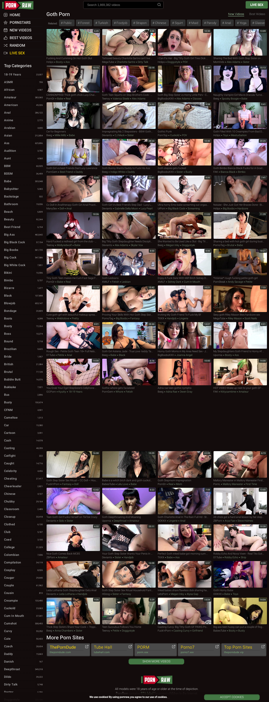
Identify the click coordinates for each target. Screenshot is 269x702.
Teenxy (106, 98)
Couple (24, 586)
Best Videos (21, 38)
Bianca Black (228, 171)
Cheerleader (24, 486)
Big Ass (24, 235)
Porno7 (197, 649)
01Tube (50, 355)
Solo (61, 520)
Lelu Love (123, 484)
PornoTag (219, 245)
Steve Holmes (245, 520)
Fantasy (135, 318)
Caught (24, 464)
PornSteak (219, 281)
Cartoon (24, 433)
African (24, 90)
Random (17, 45)
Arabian (24, 128)
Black (121, 355)
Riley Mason (234, 318)
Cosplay (24, 570)
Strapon (141, 23)
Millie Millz (60, 135)
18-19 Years (75, 391)
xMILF (105, 281)
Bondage (24, 311)
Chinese (160, 23)
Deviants (107, 135)
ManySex (51, 208)
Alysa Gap (192, 593)
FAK (215, 171)
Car (24, 425)
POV (185, 61)
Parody (211, 23)
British (24, 364)
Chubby (24, 502)
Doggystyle (174, 61)
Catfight (24, 456)
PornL (216, 484)
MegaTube (108, 61)
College (24, 547)
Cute (24, 639)
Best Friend (66, 171)
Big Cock (24, 258)
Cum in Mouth (191, 281)
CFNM (24, 410)
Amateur (243, 391)
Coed (24, 540)
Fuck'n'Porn (53, 484)
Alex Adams (233, 61)
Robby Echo (231, 557)
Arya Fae (229, 520)
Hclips (49, 61)
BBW (24, 166)
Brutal (231, 245)
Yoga (242, 23)
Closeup (24, 517)
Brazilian (24, 349)
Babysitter (24, 189)
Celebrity (24, 471)
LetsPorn (163, 593)
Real (68, 98)
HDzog (106, 593)
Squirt (178, 23)
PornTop (163, 135)
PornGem (51, 171)
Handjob (171, 318)
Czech (24, 647)
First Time (251, 484)
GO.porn (51, 391)
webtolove (63, 318)
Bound (24, 342)
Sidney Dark (174, 281)
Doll (61, 208)
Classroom (24, 509)
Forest (84, 23)
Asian (24, 136)
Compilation (24, 563)
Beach (24, 212)
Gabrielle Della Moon (126, 208)
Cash (24, 441)
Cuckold (175, 135)
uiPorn (161, 208)
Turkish (102, 23)
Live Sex (256, 5)
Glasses (260, 23)
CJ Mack (119, 135)
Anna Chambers (64, 630)
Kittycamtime (228, 391)
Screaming (193, 208)
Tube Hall (110, 649)
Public (67, 23)
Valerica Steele (121, 98)
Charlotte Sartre (126, 61)
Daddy (79, 171)
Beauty (24, 220)
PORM (153, 649)
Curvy (24, 631)
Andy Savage (235, 281)
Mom (178, 484)
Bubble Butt (24, 380)
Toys (225, 135)
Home (15, 15)
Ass (67, 61)
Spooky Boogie (230, 98)
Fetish (115, 281)
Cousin (24, 593)
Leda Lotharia (66, 593)
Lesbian (126, 281)
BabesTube (108, 484)
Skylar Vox (136, 245)
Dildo (24, 677)
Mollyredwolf (64, 245)
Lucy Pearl (146, 208)
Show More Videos (156, 661)
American (24, 105)
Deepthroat (120, 520)
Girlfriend (197, 630)
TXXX (161, 318)
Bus (24, 395)
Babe (60, 98)
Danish (24, 662)
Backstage (24, 197)
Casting (24, 448)
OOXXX (162, 520)
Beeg (216, 98)
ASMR (24, 82)
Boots (24, 319)
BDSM (24, 174)
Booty (59, 61)
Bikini (24, 273)
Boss (24, 334)
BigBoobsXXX (166, 98)
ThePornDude (66, 649)
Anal (227, 23)
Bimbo (241, 171)
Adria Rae (171, 391)
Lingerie (183, 318)
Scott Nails (250, 318)
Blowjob (24, 303)
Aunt (24, 159)
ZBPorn (217, 520)
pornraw (19, 5)
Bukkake (24, 387)
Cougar (24, 578)
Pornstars (20, 22)
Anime (24, 120)
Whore (119, 391)
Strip (243, 557)
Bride (24, 357)
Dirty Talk (142, 61)
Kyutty (62, 391)
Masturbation (238, 135)
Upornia (217, 355)
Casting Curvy (181, 630)
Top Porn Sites (242, 649)
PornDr (50, 98)
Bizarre (24, 288)
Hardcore (242, 208)
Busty (188, 171)
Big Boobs (228, 208)
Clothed (24, 525)
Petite (248, 281)
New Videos (236, 14)
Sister (246, 61)
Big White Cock (24, 265)
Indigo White (117, 171)
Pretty (75, 318)
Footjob (121, 23)
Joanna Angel (184, 355)
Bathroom (24, 204)
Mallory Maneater (233, 484)
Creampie (24, 601)
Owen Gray (185, 391)
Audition (24, 151)
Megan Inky (172, 245)
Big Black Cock (177, 208)
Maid (194, 23)
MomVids (218, 61)
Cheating (24, 479)
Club (24, 532)
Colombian (24, 555)
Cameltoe (24, 418)
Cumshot (24, 624)
